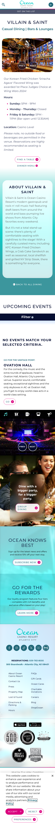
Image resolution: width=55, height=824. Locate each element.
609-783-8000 (36, 672)
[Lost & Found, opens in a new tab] (16, 708)
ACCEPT (12, 811)
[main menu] (50, 4)
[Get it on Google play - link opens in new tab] (35, 736)
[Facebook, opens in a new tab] (9, 660)
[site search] (3, 4)
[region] (27, 798)
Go (8, 402)
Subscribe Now (25, 574)
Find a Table (25, 159)
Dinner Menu (26, 165)
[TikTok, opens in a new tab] (24, 660)
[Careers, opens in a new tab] (39, 708)
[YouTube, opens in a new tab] (38, 660)
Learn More (26, 624)
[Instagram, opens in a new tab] (16, 660)
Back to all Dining (29, 284)
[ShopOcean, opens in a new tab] (39, 719)
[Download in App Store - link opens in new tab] (20, 736)
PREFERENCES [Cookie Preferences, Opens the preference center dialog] (23, 819)
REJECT (32, 811)
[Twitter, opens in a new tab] (31, 660)
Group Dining (25, 522)
